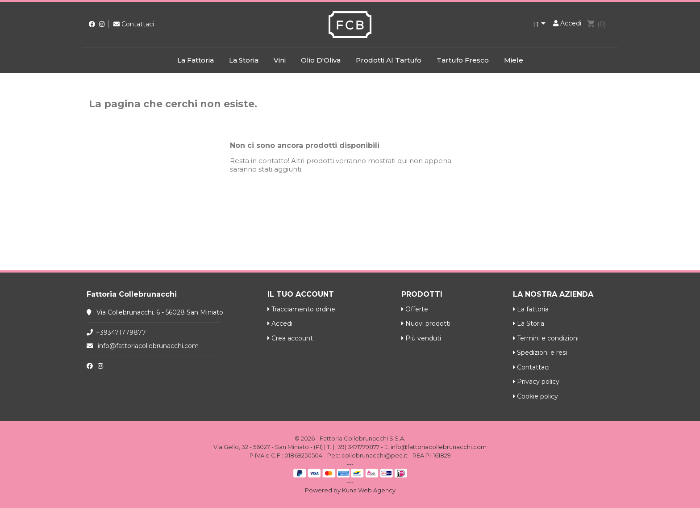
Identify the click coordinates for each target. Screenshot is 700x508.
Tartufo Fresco (463, 60)
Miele (513, 60)
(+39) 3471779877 (356, 446)
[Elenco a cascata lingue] (541, 25)
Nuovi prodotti (425, 323)
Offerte (414, 309)
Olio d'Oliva (321, 60)
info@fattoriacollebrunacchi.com (148, 346)
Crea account (290, 338)
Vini (280, 60)
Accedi (279, 323)
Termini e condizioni (546, 338)
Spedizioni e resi (540, 352)
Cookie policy (535, 396)
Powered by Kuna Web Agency (350, 490)
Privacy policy (536, 382)
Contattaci (133, 24)
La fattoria (195, 60)
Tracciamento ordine (301, 309)
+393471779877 (121, 332)
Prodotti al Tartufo (388, 60)
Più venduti (421, 338)
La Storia (243, 60)
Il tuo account (300, 294)
